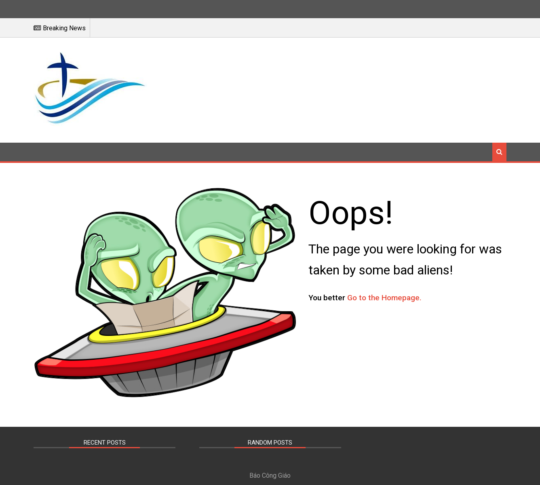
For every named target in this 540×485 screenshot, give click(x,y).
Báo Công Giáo (270, 473)
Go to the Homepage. (393, 297)
